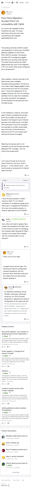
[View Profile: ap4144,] (3, 450)
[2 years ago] (8, 420)
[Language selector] (13, 2)
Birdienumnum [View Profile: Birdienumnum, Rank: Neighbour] (10, 194)
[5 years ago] (15, 344)
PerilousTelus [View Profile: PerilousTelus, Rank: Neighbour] (5, 401)
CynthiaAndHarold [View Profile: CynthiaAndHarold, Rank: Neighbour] (6, 344)
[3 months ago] (9, 438)
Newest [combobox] (26, 180)
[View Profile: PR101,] (3, 457)
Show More (15, 472)
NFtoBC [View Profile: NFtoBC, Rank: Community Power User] (8, 219)
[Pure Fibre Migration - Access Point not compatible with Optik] (8, 196)
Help (23, 480)
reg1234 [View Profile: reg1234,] (16, 445)
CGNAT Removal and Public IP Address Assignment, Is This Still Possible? (17, 463)
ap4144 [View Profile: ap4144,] (16, 452)
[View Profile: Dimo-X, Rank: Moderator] (6, 288)
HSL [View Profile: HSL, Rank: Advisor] (7, 12)
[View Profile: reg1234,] (3, 443)
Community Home (6, 480)
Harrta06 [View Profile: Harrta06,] (16, 438)
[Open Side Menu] (2, 2)
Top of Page (16, 480)
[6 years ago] (12, 401)
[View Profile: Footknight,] (3, 464)
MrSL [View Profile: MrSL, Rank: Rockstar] (3, 420)
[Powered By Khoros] (15, 485)
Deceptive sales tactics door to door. (16, 436)
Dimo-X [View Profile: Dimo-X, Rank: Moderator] (10, 287)
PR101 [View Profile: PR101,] (16, 458)
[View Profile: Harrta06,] (3, 437)
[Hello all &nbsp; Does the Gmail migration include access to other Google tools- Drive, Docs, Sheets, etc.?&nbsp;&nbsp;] (15, 359)
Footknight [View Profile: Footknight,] (17, 467)
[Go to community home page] (7, 2)
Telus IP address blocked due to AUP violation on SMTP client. (17, 450)
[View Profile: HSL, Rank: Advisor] (3, 13)
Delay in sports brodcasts (15, 456)
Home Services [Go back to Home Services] (5, 7)
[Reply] (27, 175)
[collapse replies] (15, 192)
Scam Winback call (12, 443)
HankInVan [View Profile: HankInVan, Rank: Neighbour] (5, 363)
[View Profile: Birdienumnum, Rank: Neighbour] (3, 194)
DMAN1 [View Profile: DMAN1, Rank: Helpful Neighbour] (4, 381)
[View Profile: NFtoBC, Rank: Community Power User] (3, 220)
